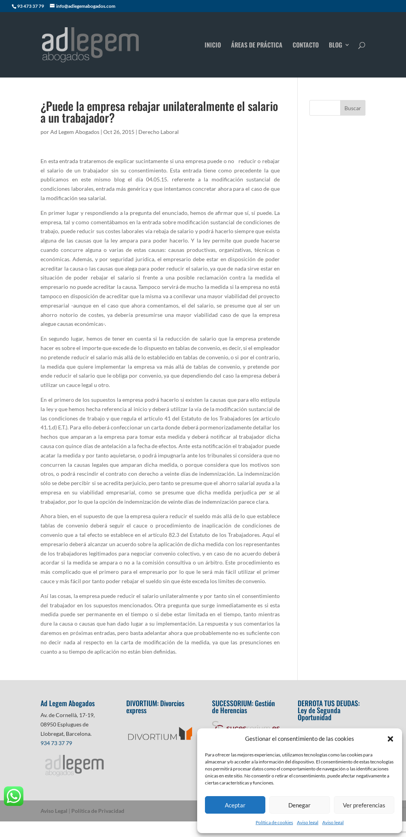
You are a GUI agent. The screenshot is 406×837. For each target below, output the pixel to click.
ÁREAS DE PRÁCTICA (256, 45)
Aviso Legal (54, 810)
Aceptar (235, 805)
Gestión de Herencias (243, 706)
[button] (390, 739)
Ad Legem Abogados (74, 131)
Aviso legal (307, 822)
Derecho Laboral (158, 131)
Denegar (299, 805)
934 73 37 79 (56, 743)
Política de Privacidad (97, 810)
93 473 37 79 (30, 6)
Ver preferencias (364, 805)
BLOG (335, 45)
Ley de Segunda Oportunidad (319, 713)
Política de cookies (274, 822)
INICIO (213, 45)
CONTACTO (306, 45)
